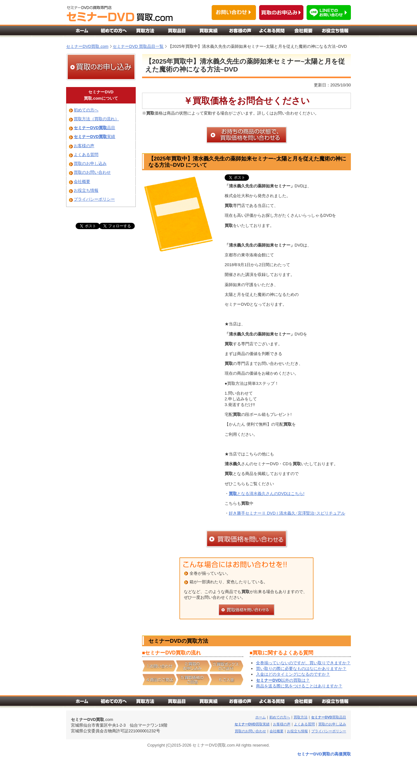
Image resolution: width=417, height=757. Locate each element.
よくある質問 (86, 154)
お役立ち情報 (86, 190)
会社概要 (82, 181)
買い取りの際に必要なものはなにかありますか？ (301, 668)
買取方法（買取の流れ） (96, 118)
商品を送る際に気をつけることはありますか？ (299, 686)
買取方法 (301, 717)
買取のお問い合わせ (92, 172)
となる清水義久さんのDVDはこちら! (266, 493)
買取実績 (252, 724)
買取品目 (328, 717)
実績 (94, 136)
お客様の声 (84, 145)
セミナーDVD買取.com (87, 46)
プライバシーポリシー (94, 199)
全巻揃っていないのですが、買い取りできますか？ (303, 662)
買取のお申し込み (90, 163)
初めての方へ (86, 110)
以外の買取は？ (283, 680)
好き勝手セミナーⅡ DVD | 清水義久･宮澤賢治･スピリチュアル (287, 513)
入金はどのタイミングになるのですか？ (293, 674)
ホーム (260, 717)
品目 (94, 127)
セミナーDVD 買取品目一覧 (138, 46)
